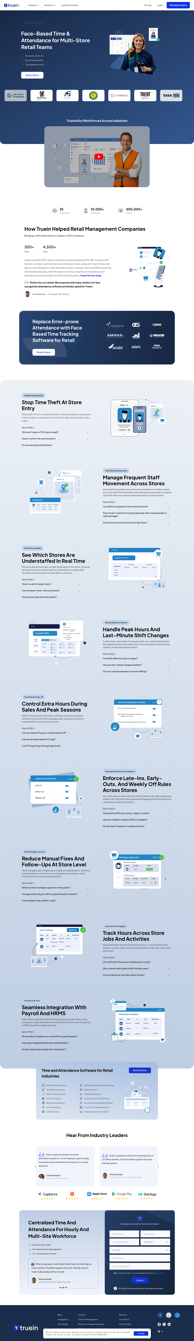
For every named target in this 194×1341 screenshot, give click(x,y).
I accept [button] (140, 1333)
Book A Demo (43, 352)
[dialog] (97, 1333)
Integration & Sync (32, 1000)
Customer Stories (69, 5)
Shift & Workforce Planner (116, 622)
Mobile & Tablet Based (33, 395)
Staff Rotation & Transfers (116, 470)
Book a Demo (32, 75)
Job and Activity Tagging (115, 926)
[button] (34, 5)
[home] (11, 5)
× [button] (149, 1330)
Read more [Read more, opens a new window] (102, 1335)
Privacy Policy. (160, 1273)
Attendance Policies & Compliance (120, 771)
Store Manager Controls (34, 852)
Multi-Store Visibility (32, 548)
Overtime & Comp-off (33, 697)
